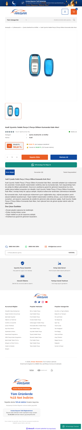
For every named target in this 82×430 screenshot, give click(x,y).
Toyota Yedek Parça (35, 334)
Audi (30, 137)
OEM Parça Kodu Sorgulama (13, 337)
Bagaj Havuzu (58, 340)
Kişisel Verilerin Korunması (12, 314)
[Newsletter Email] (41, 252)
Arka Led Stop (59, 334)
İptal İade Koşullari (10, 317)
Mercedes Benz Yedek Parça (38, 325)
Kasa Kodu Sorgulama (11, 334)
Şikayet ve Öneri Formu (11, 343)
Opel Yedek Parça (35, 343)
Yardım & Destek (9, 346)
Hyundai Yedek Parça (36, 331)
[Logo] (19, 11)
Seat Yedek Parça (35, 328)
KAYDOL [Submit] (72, 252)
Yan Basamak (58, 319)
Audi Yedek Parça (35, 314)
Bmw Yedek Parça (35, 311)
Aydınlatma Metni (10, 331)
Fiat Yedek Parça (34, 340)
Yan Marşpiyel (58, 328)
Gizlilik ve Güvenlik (10, 322)
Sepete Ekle (35, 157)
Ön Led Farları (58, 317)
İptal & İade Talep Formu (12, 340)
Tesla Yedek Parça (35, 346)
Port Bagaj (58, 331)
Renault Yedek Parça (35, 337)
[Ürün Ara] (52, 20)
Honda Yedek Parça (35, 319)
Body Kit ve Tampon (60, 314)
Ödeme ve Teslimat (10, 319)
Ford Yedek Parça (35, 317)
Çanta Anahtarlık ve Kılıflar (38, 135)
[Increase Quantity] (17, 157)
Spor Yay (57, 322)
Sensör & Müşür (59, 346)
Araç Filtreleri (58, 337)
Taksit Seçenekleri (69, 172)
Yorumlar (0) (38, 172)
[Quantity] (12, 157)
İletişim (7, 349)
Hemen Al (63, 157)
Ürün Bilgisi (10, 172)
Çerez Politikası (9, 325)
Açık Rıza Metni (9, 328)
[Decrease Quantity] (7, 157)
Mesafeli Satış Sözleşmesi (12, 311)
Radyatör (57, 343)
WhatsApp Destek (71, 426)
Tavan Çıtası (58, 325)
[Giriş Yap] (65, 11)
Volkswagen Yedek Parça (37, 322)
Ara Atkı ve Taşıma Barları (62, 311)
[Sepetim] (74, 12)
